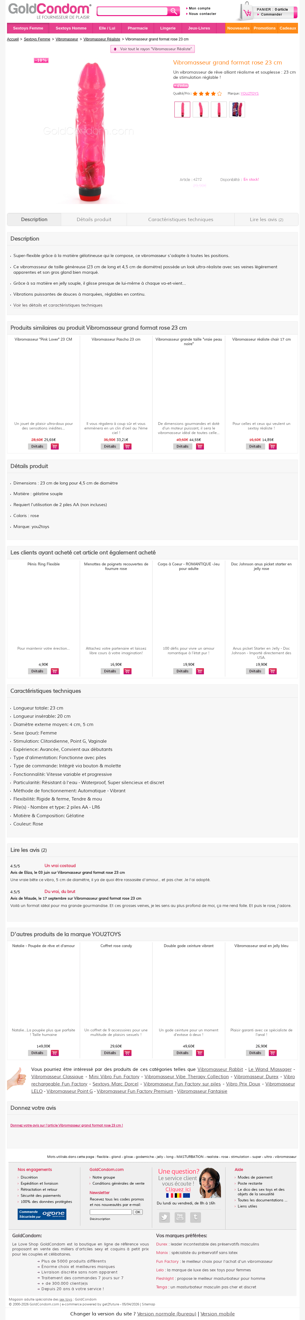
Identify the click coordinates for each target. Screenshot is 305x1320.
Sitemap (148, 1304)
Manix (162, 1252)
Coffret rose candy (116, 946)
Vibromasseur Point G (70, 1091)
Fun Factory (167, 1261)
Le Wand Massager (270, 1069)
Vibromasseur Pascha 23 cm (116, 339)
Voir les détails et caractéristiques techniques (58, 305)
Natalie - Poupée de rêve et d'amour (43, 946)
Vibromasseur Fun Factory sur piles (182, 1084)
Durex (161, 1244)
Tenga (161, 1287)
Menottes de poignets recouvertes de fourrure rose (116, 566)
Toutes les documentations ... (262, 1200)
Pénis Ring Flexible (43, 564)
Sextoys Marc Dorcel (115, 1084)
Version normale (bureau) (166, 1314)
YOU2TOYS (250, 93)
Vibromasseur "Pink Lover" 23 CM (43, 339)
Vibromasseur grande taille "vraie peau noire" (189, 341)
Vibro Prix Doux (243, 1084)
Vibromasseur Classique (57, 1077)
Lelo (160, 1270)
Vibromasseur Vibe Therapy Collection (187, 1077)
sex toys (65, 1299)
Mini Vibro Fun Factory (114, 1077)
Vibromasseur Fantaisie (202, 1091)
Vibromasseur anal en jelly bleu (261, 946)
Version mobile (218, 1314)
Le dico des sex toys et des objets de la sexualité (261, 1192)
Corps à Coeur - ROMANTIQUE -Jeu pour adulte (188, 566)
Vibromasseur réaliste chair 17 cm (261, 339)
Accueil (13, 39)
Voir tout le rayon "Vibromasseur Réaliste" (156, 49)
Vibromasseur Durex (256, 1077)
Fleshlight (165, 1278)
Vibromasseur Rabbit (220, 1069)
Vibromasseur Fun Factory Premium (135, 1091)
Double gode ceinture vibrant (188, 946)
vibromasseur (154, 255)
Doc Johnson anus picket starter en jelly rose (261, 566)
